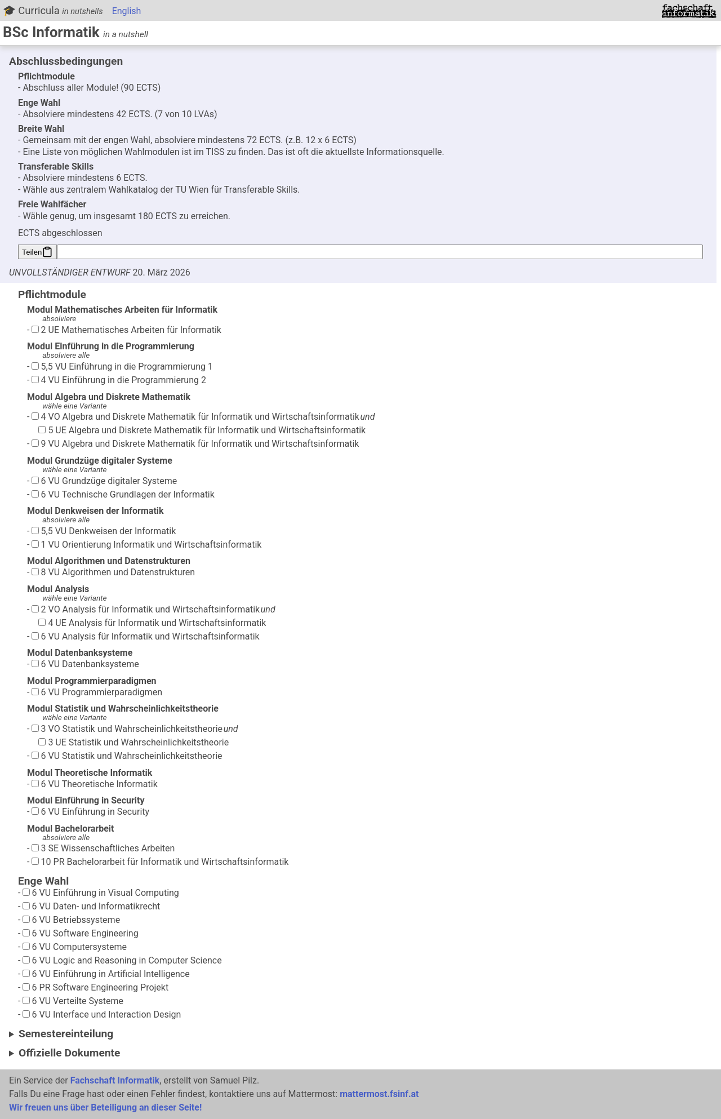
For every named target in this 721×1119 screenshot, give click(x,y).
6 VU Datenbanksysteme (85, 664)
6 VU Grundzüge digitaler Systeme (104, 481)
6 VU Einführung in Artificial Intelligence (106, 974)
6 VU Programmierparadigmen (97, 692)
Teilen (37, 251)
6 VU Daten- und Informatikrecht (92, 906)
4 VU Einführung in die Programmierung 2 (119, 380)
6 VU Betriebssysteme (72, 919)
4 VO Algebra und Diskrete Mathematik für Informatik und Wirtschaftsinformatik (195, 416)
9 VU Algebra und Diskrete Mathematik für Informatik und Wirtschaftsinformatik (195, 443)
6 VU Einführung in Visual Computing (101, 892)
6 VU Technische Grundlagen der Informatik (123, 494)
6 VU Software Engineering (81, 933)
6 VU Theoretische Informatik (95, 784)
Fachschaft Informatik (114, 1080)
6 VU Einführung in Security (91, 811)
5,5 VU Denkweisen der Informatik (104, 531)
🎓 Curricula (53, 10)
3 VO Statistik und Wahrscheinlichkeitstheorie (127, 728)
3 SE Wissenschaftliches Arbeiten (103, 848)
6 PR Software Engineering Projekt (96, 987)
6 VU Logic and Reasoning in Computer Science (122, 960)
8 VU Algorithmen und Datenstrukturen (113, 572)
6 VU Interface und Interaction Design (102, 1014)
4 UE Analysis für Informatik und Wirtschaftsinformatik (152, 623)
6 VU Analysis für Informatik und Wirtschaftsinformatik (146, 636)
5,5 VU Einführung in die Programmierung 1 (122, 366)
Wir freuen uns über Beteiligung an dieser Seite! (105, 1107)
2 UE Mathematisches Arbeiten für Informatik (126, 330)
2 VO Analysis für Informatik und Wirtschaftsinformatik (146, 609)
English (126, 11)
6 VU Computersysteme (75, 947)
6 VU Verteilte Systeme (73, 1001)
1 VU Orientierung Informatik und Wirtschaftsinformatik (147, 544)
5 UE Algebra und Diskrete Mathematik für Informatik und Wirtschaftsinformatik (202, 430)
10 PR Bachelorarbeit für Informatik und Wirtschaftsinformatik (160, 861)
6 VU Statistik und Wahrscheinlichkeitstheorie (127, 756)
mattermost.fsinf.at (379, 1094)
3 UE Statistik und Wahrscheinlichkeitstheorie (133, 742)
